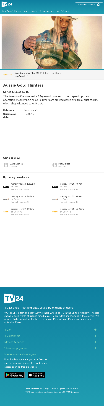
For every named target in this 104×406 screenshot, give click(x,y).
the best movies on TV (43, 319)
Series (26, 11)
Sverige (46, 388)
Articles (65, 11)
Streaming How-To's (49, 11)
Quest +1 (23, 76)
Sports (34, 11)
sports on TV (64, 319)
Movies (17, 11)
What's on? (7, 11)
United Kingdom (58, 388)
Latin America (72, 388)
